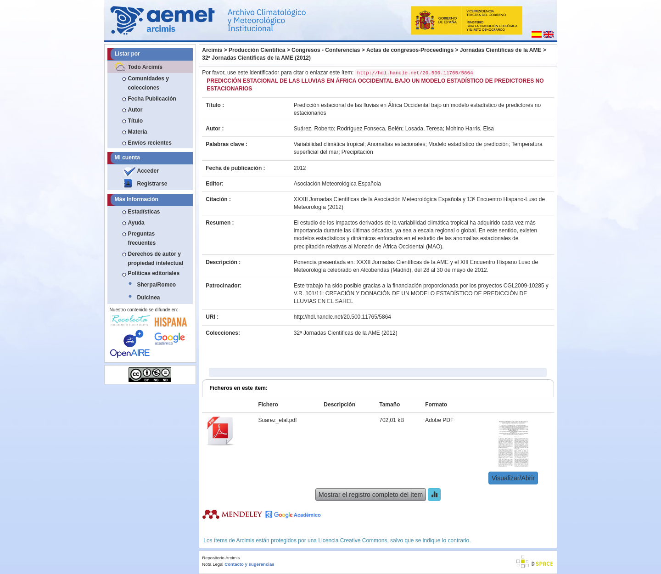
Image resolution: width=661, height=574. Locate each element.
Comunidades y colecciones (148, 83)
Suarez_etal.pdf (277, 420)
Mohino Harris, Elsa (470, 128)
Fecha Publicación (152, 99)
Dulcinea (148, 297)
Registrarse (152, 183)
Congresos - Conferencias (325, 50)
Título (135, 121)
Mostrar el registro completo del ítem (371, 494)
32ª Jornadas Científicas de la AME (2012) (256, 58)
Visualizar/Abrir (513, 478)
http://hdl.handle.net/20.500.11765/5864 (342, 317)
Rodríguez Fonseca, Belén (369, 128)
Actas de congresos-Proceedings (410, 50)
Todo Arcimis (145, 67)
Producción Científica (257, 50)
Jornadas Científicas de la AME (501, 50)
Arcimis (212, 50)
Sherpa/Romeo (156, 284)
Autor (135, 110)
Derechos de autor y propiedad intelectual (156, 258)
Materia (137, 132)
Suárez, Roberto (314, 128)
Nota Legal (212, 564)
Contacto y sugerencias (249, 564)
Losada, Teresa (424, 128)
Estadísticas (144, 211)
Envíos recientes (150, 143)
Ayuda (136, 222)
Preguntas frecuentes (142, 238)
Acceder (148, 171)
